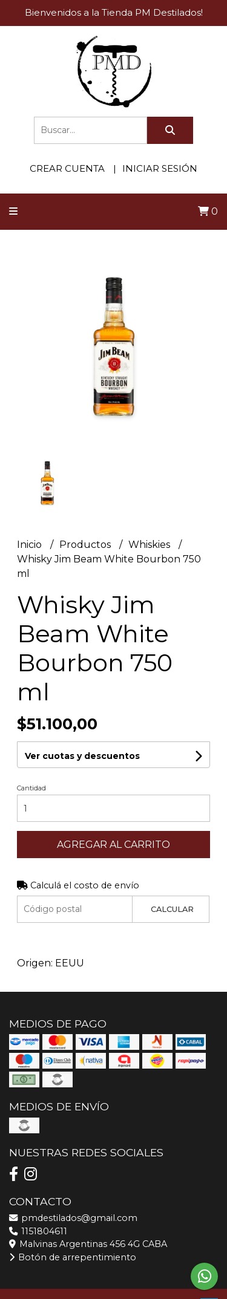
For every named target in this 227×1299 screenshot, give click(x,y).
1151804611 (38, 1231)
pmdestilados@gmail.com (73, 1218)
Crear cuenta (67, 168)
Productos (86, 544)
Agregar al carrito (113, 844)
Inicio (30, 544)
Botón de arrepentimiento (72, 1257)
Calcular (172, 909)
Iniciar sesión (159, 168)
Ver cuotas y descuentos (82, 755)
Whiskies (150, 544)
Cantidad (31, 788)
